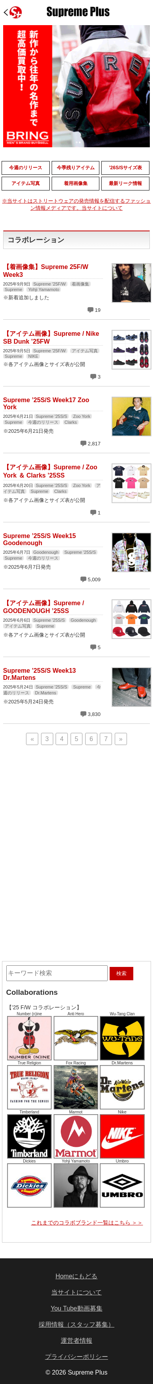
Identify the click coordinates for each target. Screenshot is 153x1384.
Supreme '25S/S (51, 416)
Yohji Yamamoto (43, 289)
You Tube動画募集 (76, 1308)
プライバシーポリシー (76, 1356)
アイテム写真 (85, 350)
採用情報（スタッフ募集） (76, 1324)
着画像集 (80, 284)
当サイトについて (76, 1292)
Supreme (13, 289)
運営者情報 (76, 1340)
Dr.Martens (45, 692)
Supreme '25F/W (50, 284)
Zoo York (81, 416)
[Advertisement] (76, 800)
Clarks (71, 422)
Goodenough (46, 552)
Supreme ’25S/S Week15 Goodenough (39, 539)
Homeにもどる (77, 1276)
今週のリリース (43, 422)
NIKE (33, 356)
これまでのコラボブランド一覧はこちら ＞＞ (87, 1222)
